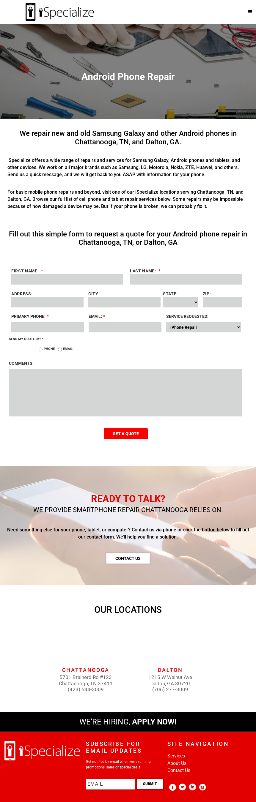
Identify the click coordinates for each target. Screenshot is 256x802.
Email (68, 349)
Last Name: (171, 271)
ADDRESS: (21, 293)
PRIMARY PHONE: (29, 316)
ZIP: (207, 293)
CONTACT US (128, 558)
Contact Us (178, 770)
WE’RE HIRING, (128, 721)
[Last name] (186, 279)
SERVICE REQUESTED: (187, 316)
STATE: (170, 293)
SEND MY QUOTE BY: (26, 339)
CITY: (94, 293)
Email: (97, 316)
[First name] (67, 279)
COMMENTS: (21, 363)
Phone (49, 349)
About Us (176, 763)
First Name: (53, 271)
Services (176, 756)
